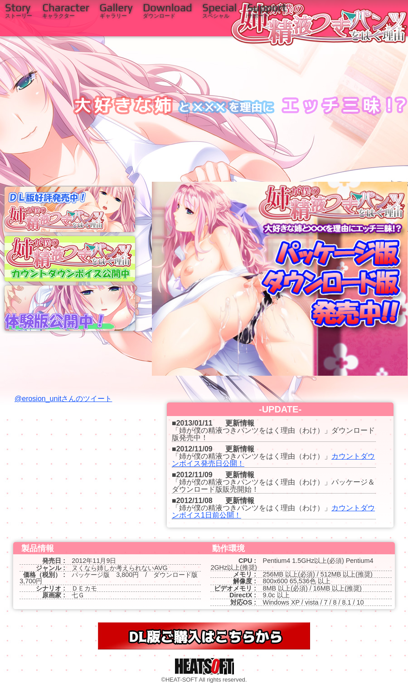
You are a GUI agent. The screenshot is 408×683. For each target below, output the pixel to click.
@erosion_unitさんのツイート (63, 398)
